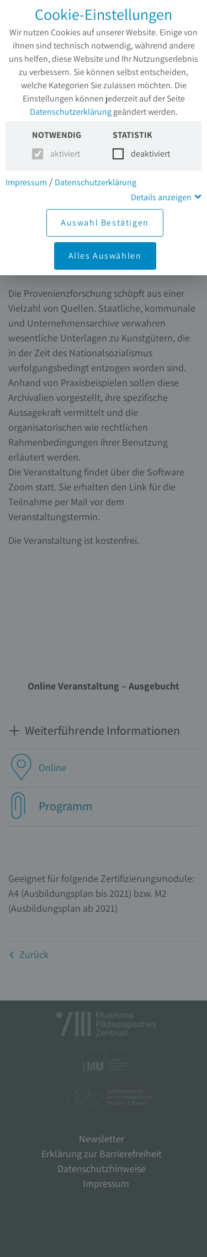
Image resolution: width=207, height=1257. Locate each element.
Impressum (26, 182)
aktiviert (63, 153)
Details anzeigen (161, 197)
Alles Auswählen (105, 255)
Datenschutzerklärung (71, 111)
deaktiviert (144, 153)
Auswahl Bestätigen (105, 222)
